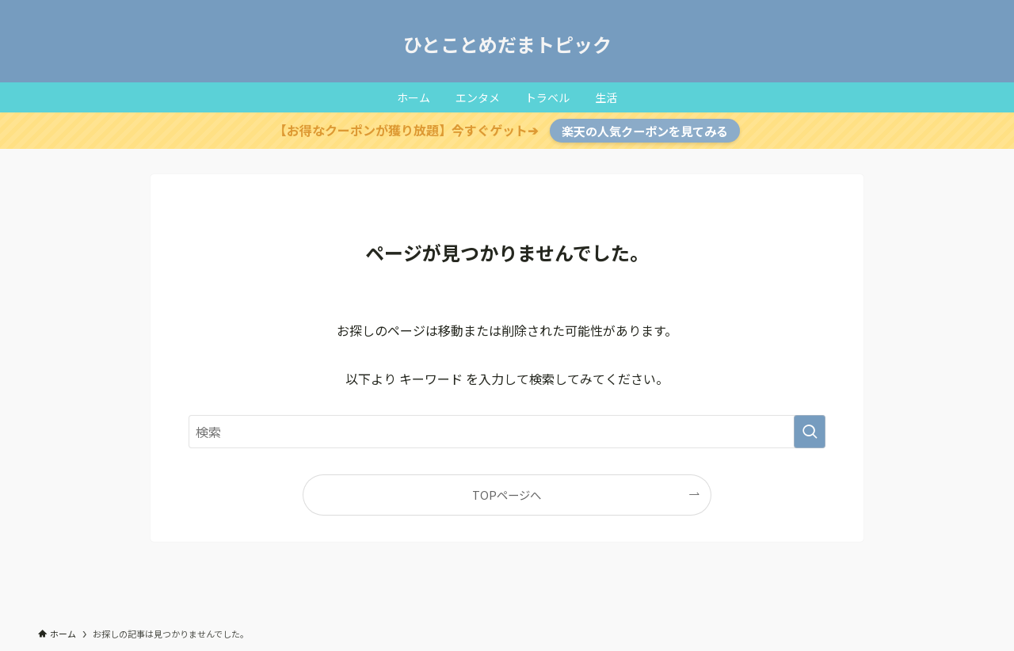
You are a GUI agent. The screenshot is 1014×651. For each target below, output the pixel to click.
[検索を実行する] (809, 431)
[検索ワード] (507, 431)
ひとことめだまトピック (507, 44)
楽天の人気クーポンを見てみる (645, 130)
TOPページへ (506, 494)
